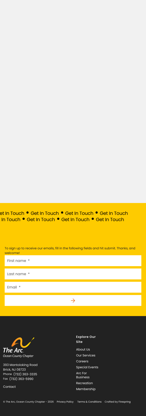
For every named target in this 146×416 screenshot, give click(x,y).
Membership (86, 389)
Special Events (87, 367)
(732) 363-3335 (25, 374)
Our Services (85, 355)
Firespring (125, 402)
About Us (83, 349)
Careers (82, 361)
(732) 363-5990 (21, 379)
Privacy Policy (65, 402)
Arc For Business (83, 375)
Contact (9, 387)
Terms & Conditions (89, 402)
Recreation (84, 383)
